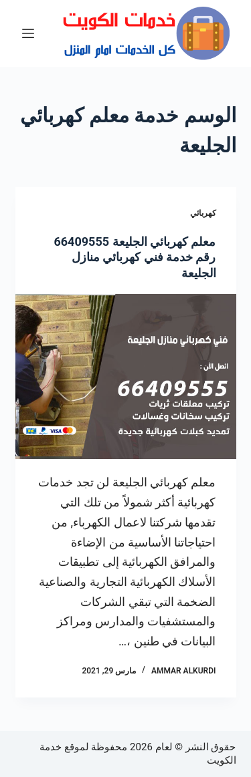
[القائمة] (28, 33)
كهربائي (203, 213)
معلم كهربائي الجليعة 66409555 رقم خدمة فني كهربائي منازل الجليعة (135, 257)
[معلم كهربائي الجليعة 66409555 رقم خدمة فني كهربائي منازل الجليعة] (125, 377)
